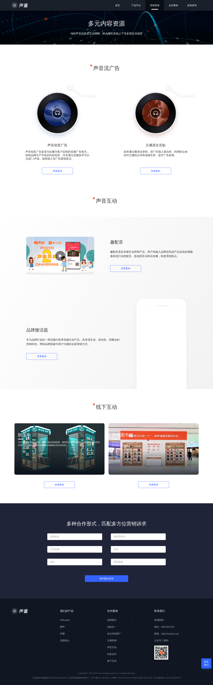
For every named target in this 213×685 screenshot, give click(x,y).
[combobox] (138, 549)
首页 (117, 5)
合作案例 (173, 5)
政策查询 (192, 5)
